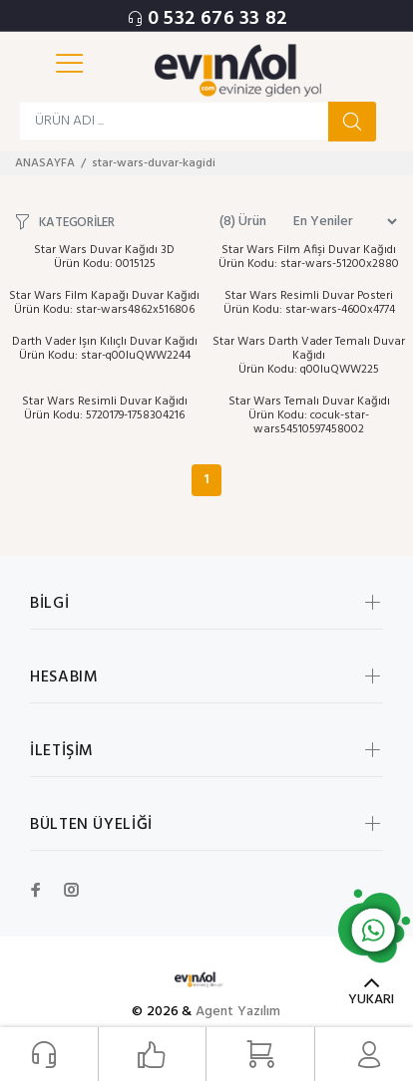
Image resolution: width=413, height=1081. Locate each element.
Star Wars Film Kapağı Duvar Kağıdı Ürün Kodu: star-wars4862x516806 (104, 303)
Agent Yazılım (238, 1011)
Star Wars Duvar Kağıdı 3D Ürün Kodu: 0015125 (104, 257)
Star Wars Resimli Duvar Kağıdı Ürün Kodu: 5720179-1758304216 (105, 408)
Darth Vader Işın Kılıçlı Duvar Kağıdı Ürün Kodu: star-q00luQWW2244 (105, 349)
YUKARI (371, 999)
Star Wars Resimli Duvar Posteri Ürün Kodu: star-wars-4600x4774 (309, 303)
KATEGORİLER (77, 221)
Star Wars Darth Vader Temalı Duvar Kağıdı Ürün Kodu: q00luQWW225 (308, 356)
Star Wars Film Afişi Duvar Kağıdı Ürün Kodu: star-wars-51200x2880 (308, 257)
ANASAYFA (45, 163)
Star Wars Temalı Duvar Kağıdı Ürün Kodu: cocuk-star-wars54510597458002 (309, 415)
